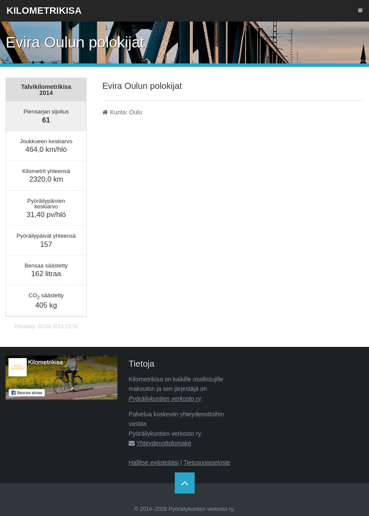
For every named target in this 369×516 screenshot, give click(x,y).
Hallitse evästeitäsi (154, 462)
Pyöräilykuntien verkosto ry (165, 398)
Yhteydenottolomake (164, 443)
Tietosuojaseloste (206, 462)
